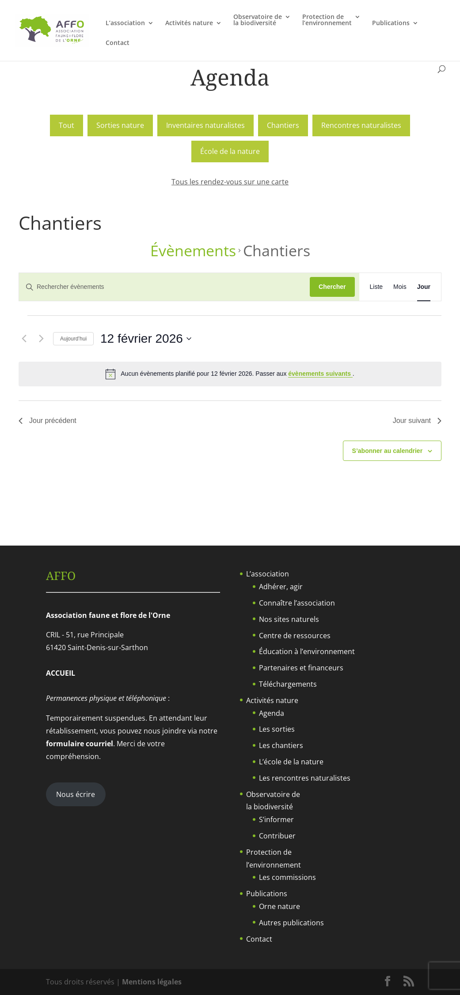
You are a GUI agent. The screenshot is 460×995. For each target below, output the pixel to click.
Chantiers (283, 125)
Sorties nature (120, 125)
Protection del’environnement (327, 20)
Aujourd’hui (73, 339)
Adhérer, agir (281, 586)
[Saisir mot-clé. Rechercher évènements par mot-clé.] (164, 287)
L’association (125, 23)
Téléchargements (288, 684)
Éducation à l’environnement (307, 651)
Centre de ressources (295, 635)
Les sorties (277, 729)
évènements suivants (320, 373)
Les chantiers (281, 745)
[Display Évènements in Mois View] (400, 287)
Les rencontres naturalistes (304, 778)
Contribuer (277, 836)
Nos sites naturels (289, 619)
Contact (117, 43)
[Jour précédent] (24, 338)
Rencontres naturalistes (361, 125)
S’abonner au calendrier (387, 450)
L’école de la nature (291, 762)
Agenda (271, 713)
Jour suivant (417, 420)
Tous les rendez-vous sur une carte (230, 182)
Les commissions (287, 877)
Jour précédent (47, 420)
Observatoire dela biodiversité (257, 20)
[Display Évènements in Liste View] (376, 287)
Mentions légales (152, 982)
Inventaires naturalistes (205, 125)
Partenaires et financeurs (301, 668)
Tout (66, 125)
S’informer (276, 819)
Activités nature (189, 23)
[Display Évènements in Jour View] (423, 287)
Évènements (193, 251)
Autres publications (291, 923)
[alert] (230, 374)
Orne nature (279, 906)
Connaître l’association (297, 603)
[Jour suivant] (41, 338)
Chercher (332, 286)
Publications (391, 23)
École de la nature (230, 151)
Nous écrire (75, 794)
